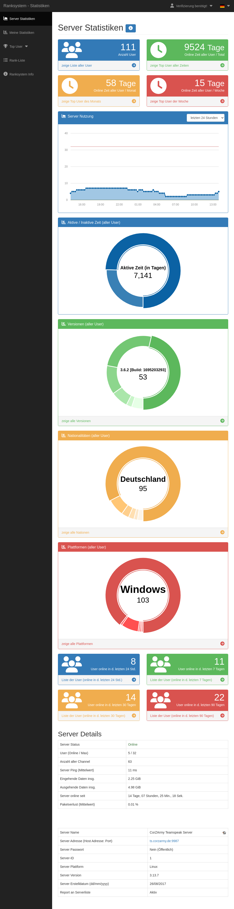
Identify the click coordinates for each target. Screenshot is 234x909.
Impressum (100, 907)
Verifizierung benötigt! (191, 5)
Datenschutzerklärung (126, 907)
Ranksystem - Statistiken (26, 5)
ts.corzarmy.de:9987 (164, 841)
